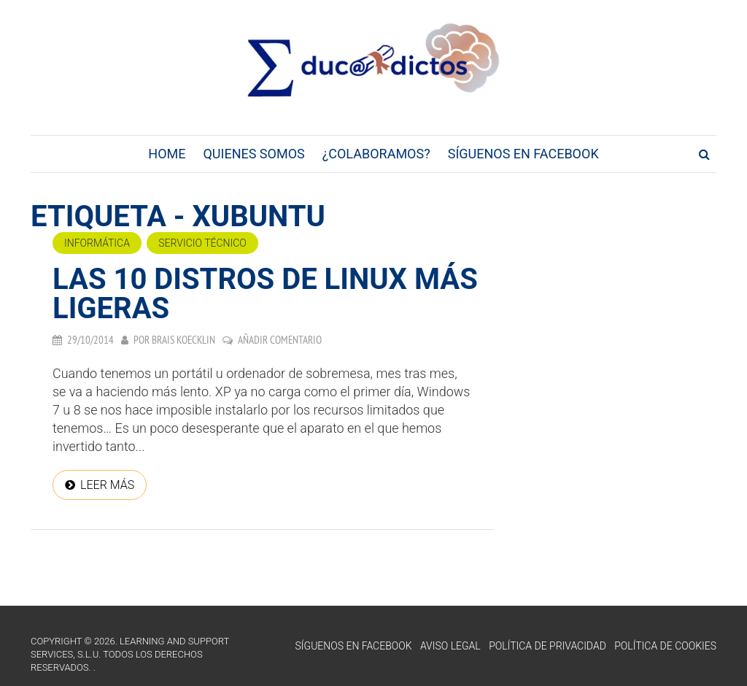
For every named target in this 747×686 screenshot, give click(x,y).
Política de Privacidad (547, 646)
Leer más (107, 485)
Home (166, 153)
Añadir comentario (280, 340)
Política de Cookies (665, 646)
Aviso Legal (450, 646)
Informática (97, 243)
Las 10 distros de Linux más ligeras (265, 293)
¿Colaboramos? (376, 153)
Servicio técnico (202, 243)
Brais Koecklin (183, 340)
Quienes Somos (253, 153)
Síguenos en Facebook (523, 153)
